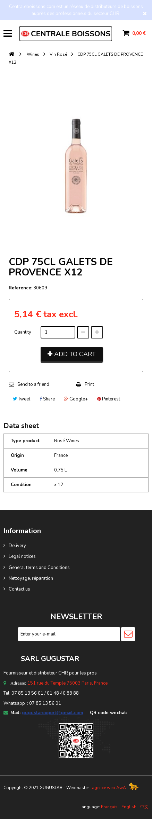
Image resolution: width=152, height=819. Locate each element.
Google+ (76, 399)
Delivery (17, 546)
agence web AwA (109, 787)
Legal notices (22, 556)
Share (47, 399)
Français (109, 807)
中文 (144, 807)
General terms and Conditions (39, 567)
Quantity (22, 332)
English (128, 807)
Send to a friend (33, 384)
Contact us (19, 589)
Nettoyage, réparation (31, 578)
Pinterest (108, 399)
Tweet (21, 399)
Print (89, 384)
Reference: (20, 288)
